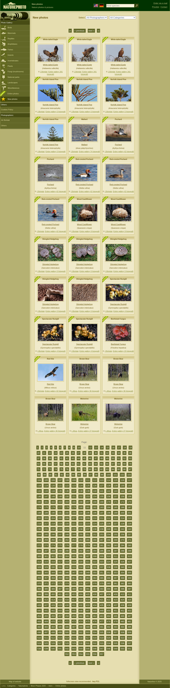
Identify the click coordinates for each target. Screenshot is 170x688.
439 (129, 605)
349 (88, 572)
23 (55, 453)
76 (67, 469)
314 (39, 561)
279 (88, 545)
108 (67, 480)
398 (39, 594)
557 (101, 654)
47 (96, 458)
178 (67, 507)
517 (88, 638)
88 (39, 474)
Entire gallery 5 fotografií (55, 112)
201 (129, 512)
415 (60, 599)
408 (108, 594)
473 (74, 621)
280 (95, 545)
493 (115, 627)
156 (108, 496)
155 (101, 496)
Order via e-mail (160, 3)
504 (95, 632)
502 (81, 632)
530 (81, 643)
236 (81, 529)
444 (67, 610)
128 (108, 485)
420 (95, 599)
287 (46, 551)
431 (74, 605)
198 (108, 512)
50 (113, 458)
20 (38, 453)
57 (55, 464)
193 (74, 512)
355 (129, 572)
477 (101, 621)
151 (74, 496)
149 (60, 496)
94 (73, 474)
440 (39, 610)
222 (81, 523)
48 (101, 458)
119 (46, 485)
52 (124, 458)
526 (53, 643)
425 (129, 599)
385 (46, 589)
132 (39, 491)
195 (88, 512)
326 (122, 561)
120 (53, 485)
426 (39, 605)
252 (95, 534)
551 (129, 648)
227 (115, 523)
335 (88, 567)
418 (81, 599)
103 (129, 474)
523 (129, 638)
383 (129, 583)
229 (129, 523)
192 (67, 512)
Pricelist (155, 7)
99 (102, 474)
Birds (10, 28)
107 (60, 480)
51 (119, 458)
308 (95, 556)
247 (60, 534)
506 (108, 632)
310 (108, 556)
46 (90, 458)
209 (88, 518)
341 (129, 567)
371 (46, 583)
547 (101, 648)
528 (67, 643)
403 (74, 594)
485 (60, 627)
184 (108, 507)
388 (67, 589)
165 (74, 502)
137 (74, 491)
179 (74, 507)
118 (39, 485)
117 (129, 480)
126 (95, 485)
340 (122, 567)
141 (101, 491)
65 (101, 464)
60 (73, 464)
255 (115, 534)
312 (122, 556)
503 (88, 632)
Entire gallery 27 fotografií (88, 431)
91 (56, 474)
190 (53, 512)
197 (101, 512)
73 (50, 469)
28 (84, 453)
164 (67, 502)
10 (79, 447)
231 (46, 529)
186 (122, 507)
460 (81, 616)
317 (60, 561)
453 (129, 610)
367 (115, 578)
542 (67, 648)
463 (101, 616)
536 (122, 643)
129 (115, 485)
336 (95, 567)
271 (129, 540)
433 (88, 605)
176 (53, 507)
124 (81, 485)
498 (53, 632)
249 (74, 534)
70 (130, 464)
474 (81, 621)
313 (129, 556)
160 (39, 502)
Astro (51, 686)
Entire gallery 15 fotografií (123, 351)
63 (90, 464)
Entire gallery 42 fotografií (123, 152)
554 (81, 654)
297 (115, 551)
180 (81, 507)
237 (88, 529)
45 (84, 458)
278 (81, 545)
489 (88, 627)
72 (44, 469)
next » (91, 30)
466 (122, 616)
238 (95, 529)
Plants (10, 66)
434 (95, 605)
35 (124, 453)
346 (67, 572)
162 (53, 502)
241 (115, 529)
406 (95, 594)
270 (122, 540)
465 (115, 616)
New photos (12, 99)
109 (74, 480)
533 (101, 643)
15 (107, 447)
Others (4, 126)
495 (129, 627)
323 (101, 561)
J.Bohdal (43, 72)
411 (129, 594)
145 (129, 491)
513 (60, 638)
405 (88, 594)
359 (60, 578)
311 (115, 556)
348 (81, 572)
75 (61, 469)
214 (122, 518)
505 (101, 632)
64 (96, 464)
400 (53, 594)
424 (122, 599)
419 (88, 599)
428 (53, 605)
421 (101, 599)
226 (108, 523)
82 (101, 469)
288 (53, 551)
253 (101, 534)
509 (129, 632)
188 (39, 512)
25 (67, 453)
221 (74, 523)
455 (46, 616)
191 (60, 512)
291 (74, 551)
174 (39, 507)
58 (61, 464)
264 (81, 540)
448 (95, 610)
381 (115, 583)
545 (88, 648)
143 (115, 491)
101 (115, 474)
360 (67, 578)
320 (81, 561)
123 (74, 485)
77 (73, 469)
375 (74, 583)
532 (95, 643)
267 (101, 540)
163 (60, 502)
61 (78, 464)
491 (101, 627)
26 (73, 453)
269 (115, 540)
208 (81, 518)
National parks (14, 77)
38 (44, 458)
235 (74, 529)
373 (60, 583)
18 (125, 447)
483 (46, 627)
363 (88, 578)
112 (95, 480)
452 (122, 610)
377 (88, 583)
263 (74, 540)
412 (39, 599)
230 (39, 529)
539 (46, 648)
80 (90, 469)
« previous (79, 30)
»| (98, 30)
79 (84, 469)
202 (39, 518)
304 (67, 556)
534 (108, 643)
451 (115, 610)
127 (101, 485)
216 (39, 523)
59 (67, 464)
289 (60, 551)
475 (88, 621)
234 (67, 529)
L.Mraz (74, 391)
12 (90, 447)
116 (122, 480)
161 (46, 502)
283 (115, 545)
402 (67, 594)
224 (95, 523)
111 (88, 480)
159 (129, 496)
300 (39, 556)
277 (74, 545)
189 (46, 512)
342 (39, 572)
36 (130, 453)
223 (88, 523)
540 (53, 648)
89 (44, 474)
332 (67, 567)
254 (108, 534)
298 (122, 551)
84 (113, 469)
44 (78, 458)
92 (62, 474)
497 (46, 632)
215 (129, 518)
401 (60, 594)
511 (46, 638)
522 (122, 638)
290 (67, 551)
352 (108, 572)
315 (46, 561)
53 (130, 458)
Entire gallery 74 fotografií (89, 152)
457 (60, 616)
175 (46, 507)
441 (46, 610)
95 (79, 474)
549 (115, 648)
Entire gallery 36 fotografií (88, 391)
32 (107, 453)
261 (60, 540)
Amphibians (12, 44)
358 (53, 578)
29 (90, 453)
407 (101, 594)
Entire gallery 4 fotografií (123, 311)
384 (39, 589)
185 (115, 507)
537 (129, 643)
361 (74, 578)
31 (101, 453)
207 (74, 518)
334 (81, 567)
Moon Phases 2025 (38, 686)
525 (46, 643)
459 (74, 616)
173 (129, 502)
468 (39, 621)
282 (108, 545)
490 (95, 627)
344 (53, 572)
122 (67, 485)
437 (115, 605)
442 (53, 610)
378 (95, 583)
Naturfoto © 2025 (155, 682)
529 (74, 643)
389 (74, 589)
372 (53, 583)
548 (108, 648)
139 (88, 491)
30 (96, 453)
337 (101, 567)
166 (81, 502)
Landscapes (13, 83)
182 (95, 507)
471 (60, 621)
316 (53, 561)
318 (67, 561)
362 (81, 578)
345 (60, 572)
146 (39, 496)
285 (129, 545)
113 (101, 480)
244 (39, 534)
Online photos (13, 94)
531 (88, 643)
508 (122, 632)
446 (81, 610)
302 (53, 556)
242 (122, 529)
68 (119, 464)
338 (108, 567)
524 (39, 643)
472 (67, 621)
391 (88, 589)
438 (122, 605)
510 (39, 638)
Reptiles (11, 39)
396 (122, 589)
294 (95, 551)
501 (74, 632)
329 (46, 567)
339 (115, 567)
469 (46, 621)
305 (74, 556)
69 (124, 464)
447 (88, 610)
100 (108, 474)
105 (46, 480)
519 (101, 638)
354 (122, 572)
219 (60, 523)
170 (108, 502)
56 (50, 464)
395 (115, 589)
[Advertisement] (154, 65)
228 (122, 523)
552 (67, 654)
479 (115, 621)
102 (122, 474)
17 (119, 447)
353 (115, 572)
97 (90, 474)
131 (129, 485)
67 (113, 464)
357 (46, 578)
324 (108, 561)
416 (67, 599)
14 (102, 447)
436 (108, 605)
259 (46, 540)
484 (53, 627)
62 (84, 464)
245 (46, 534)
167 (88, 502)
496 (39, 632)
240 (108, 529)
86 (124, 469)
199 (115, 512)
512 (53, 638)
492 (108, 627)
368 (122, 578)
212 (108, 518)
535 (115, 643)
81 (96, 469)
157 (115, 496)
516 (81, 638)
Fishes (10, 50)
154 (95, 496)
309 (101, 556)
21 (44, 453)
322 (95, 561)
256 (122, 534)
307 (88, 556)
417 (74, 599)
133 (46, 491)
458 (67, 616)
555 (88, 654)
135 (60, 491)
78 (78, 469)
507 (115, 632)
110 (81, 480)
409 (115, 594)
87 (130, 469)
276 (67, 545)
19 (130, 447)
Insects (10, 55)
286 (39, 551)
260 (53, 540)
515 (74, 638)
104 (39, 480)
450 (108, 610)
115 (115, 480)
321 (88, 561)
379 (101, 583)
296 (108, 551)
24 (61, 453)
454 (39, 616)
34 (119, 453)
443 (60, 610)
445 (74, 610)
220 (67, 523)
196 (95, 512)
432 (81, 605)
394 (108, 589)
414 (53, 599)
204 (53, 518)
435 (101, 605)
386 (53, 589)
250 (81, 534)
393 (101, 589)
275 (60, 545)
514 (67, 638)
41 (61, 458)
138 (81, 491)
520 (108, 638)
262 (67, 540)
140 (95, 491)
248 (67, 534)
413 (46, 599)
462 (95, 616)
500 (67, 632)
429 (60, 605)
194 (81, 512)
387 (60, 589)
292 (81, 551)
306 (81, 556)
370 (39, 583)
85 (119, 469)
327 (129, 561)
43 (73, 458)
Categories (11, 686)
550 (122, 648)
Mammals (12, 33)
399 (46, 594)
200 (122, 512)
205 (60, 518)
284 (122, 545)
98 (96, 474)
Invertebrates (13, 61)
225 (101, 523)
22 (50, 453)
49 (107, 458)
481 (129, 621)
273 (46, 545)
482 (39, 627)
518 (95, 638)
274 (53, 545)
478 (108, 621)
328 (39, 567)
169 (101, 502)
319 (74, 561)
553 (74, 654)
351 (101, 572)
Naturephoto (23, 686)
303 (60, 556)
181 (88, 507)
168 (95, 502)
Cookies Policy (7, 110)
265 (88, 540)
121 (60, 485)
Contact (163, 7)
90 (50, 474)
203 (46, 518)
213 (115, 518)
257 (129, 534)
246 (53, 534)
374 (67, 583)
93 (67, 474)
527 (60, 643)
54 (38, 464)
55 (44, 464)
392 (95, 589)
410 (122, 594)
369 (129, 578)
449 (101, 610)
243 (129, 529)
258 (39, 540)
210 (95, 518)
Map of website (15, 682)
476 (95, 621)
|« (70, 30)
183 (101, 507)
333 (74, 567)
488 (81, 627)
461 (88, 616)
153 (88, 496)
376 (81, 583)
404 (81, 594)
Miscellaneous (13, 88)
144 (122, 491)
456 (53, 616)
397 (129, 589)
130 (122, 485)
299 (129, 551)
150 (67, 496)
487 (74, 627)
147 (46, 496)
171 (115, 502)
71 (38, 469)
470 (53, 621)
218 (53, 523)
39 (50, 458)
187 (129, 507)
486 (67, 627)
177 (60, 507)
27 (78, 453)
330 (53, 567)
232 (53, 529)
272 (39, 545)
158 (122, 496)
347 (74, 572)
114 (108, 480)
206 (67, 518)
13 (96, 447)
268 (108, 540)
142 (108, 491)
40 (55, 458)
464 (108, 616)
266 (95, 540)
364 (95, 578)
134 (53, 491)
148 (53, 496)
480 (122, 621)
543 (74, 648)
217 (46, 523)
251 (88, 534)
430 (67, 605)
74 (55, 469)
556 (95, 654)
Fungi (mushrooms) (16, 71)
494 (122, 627)
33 (113, 453)
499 (60, 632)
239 (101, 529)
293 (88, 551)
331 (60, 567)
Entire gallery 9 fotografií (89, 231)
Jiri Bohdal (5, 120)
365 (101, 578)
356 (39, 578)
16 (113, 447)
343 (46, 572)
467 (129, 616)
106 (53, 480)
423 (115, 599)
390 (81, 589)
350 (95, 572)
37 (38, 458)
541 (60, 648)
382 (122, 583)
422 (108, 599)
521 (115, 638)
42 (67, 458)
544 (81, 648)
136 (67, 491)
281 (101, 545)
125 (88, 485)
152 (81, 496)
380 (108, 583)
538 (39, 648)
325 (115, 561)
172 (122, 502)
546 (95, 648)
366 (108, 578)
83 (107, 469)
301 (46, 556)
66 (107, 464)
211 (101, 518)
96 (85, 474)
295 (101, 551)
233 (60, 529)
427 (46, 605)
